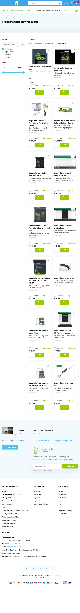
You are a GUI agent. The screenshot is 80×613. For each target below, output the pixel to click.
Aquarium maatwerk (9, 533)
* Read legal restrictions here (42, 480)
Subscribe (70, 476)
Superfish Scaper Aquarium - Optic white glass (40, 123)
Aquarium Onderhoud (10, 529)
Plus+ (50, 585)
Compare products (41, 513)
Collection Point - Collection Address (15, 520)
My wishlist (38, 510)
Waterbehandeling (65, 520)
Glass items (63, 523)
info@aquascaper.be (63, 450)
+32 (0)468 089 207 (41, 450)
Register (37, 501)
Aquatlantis (7, 51)
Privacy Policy (7, 507)
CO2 (60, 517)
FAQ (3, 517)
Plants (61, 513)
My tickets (38, 507)
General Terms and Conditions (13, 504)
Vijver (61, 501)
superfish (6, 56)
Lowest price (49, 43)
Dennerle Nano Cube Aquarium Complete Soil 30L (38, 231)
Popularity (39, 43)
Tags (5, 16)
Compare (34, 85)
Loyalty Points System (10, 523)
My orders (37, 504)
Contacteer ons (10, 457)
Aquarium (62, 504)
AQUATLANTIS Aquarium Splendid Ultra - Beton (64, 123)
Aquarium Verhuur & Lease (11, 526)
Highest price (61, 43)
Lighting (62, 510)
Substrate (62, 507)
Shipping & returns (8, 510)
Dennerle (6, 54)
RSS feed (57, 585)
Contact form (7, 513)
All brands (7, 48)
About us (5, 501)
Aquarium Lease (8, 536)
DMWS (44, 585)
